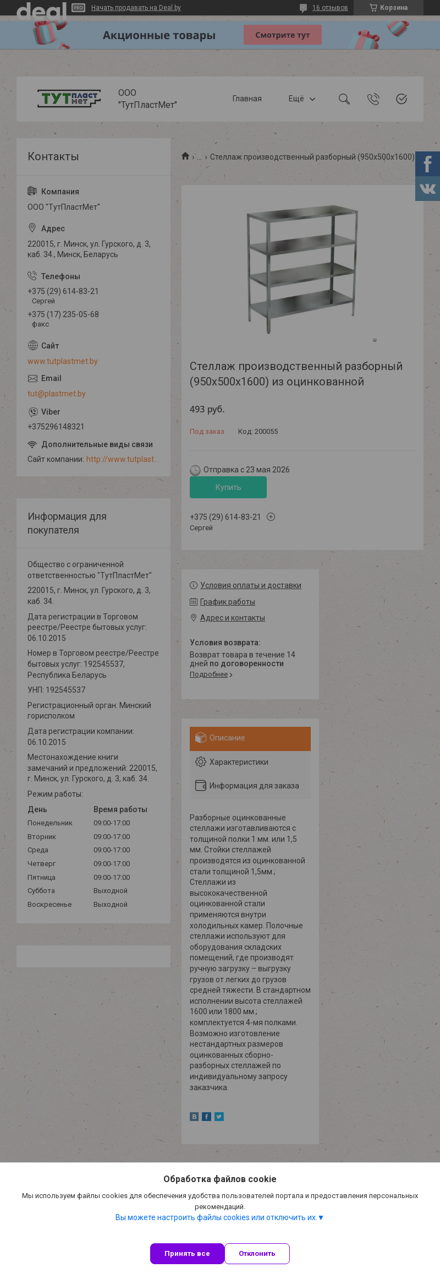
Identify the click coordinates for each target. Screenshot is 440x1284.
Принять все (187, 1253)
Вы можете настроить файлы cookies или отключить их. (216, 1217)
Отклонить (257, 1253)
